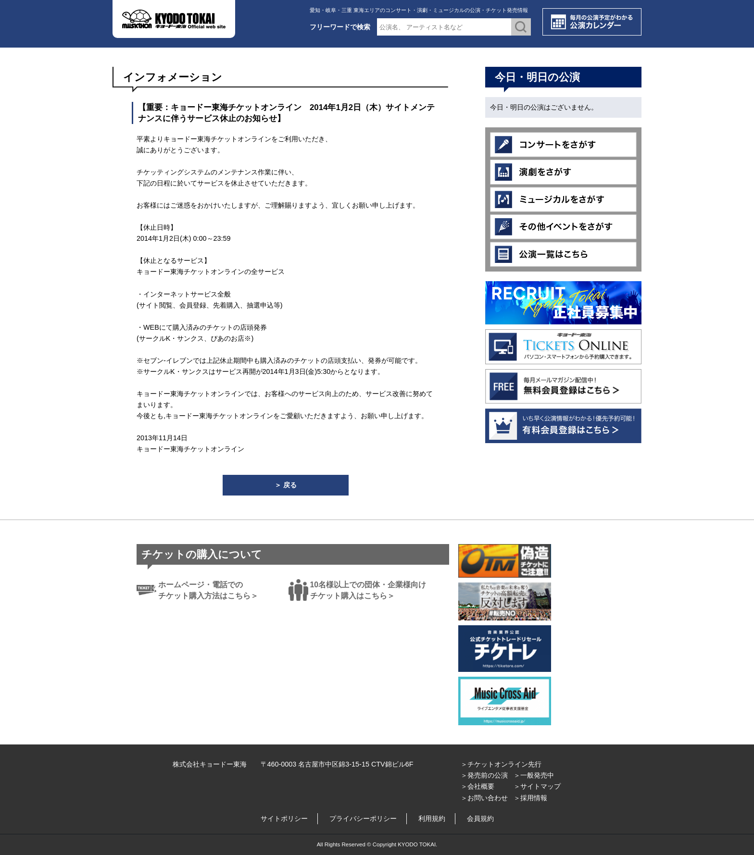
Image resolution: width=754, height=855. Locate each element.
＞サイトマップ (537, 786)
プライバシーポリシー (363, 818)
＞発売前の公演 (484, 775)
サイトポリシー (284, 818)
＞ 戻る (286, 485)
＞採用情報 (530, 798)
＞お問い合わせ (484, 798)
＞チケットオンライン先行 (501, 764)
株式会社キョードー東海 (210, 764)
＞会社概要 (477, 786)
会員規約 (480, 818)
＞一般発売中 (534, 775)
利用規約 (431, 818)
